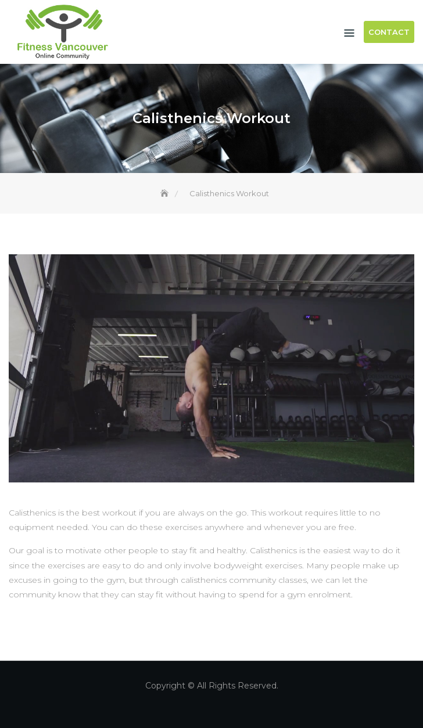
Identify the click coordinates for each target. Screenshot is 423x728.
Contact (389, 32)
